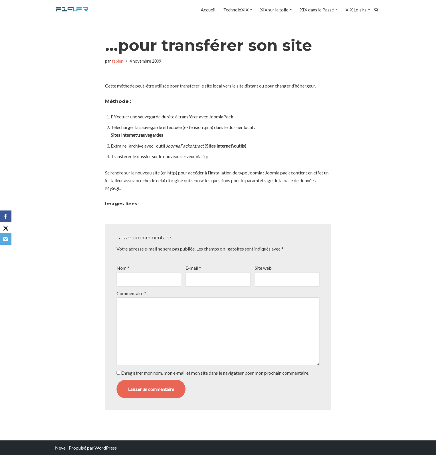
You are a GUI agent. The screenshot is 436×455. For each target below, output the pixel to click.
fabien (117, 61)
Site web (263, 268)
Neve (60, 447)
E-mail (193, 268)
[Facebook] (5, 216)
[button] (251, 9)
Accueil (208, 9)
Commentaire (131, 293)
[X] (5, 227)
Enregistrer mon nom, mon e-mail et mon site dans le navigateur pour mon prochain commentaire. (215, 372)
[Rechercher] (376, 9)
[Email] (5, 239)
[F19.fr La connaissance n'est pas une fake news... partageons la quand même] (72, 9)
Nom (123, 268)
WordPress (105, 447)
